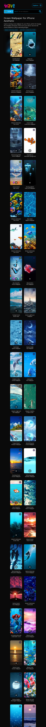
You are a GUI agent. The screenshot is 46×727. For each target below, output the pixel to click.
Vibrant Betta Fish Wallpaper (30, 283)
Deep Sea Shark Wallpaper (30, 59)
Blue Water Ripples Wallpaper (30, 219)
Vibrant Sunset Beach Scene (29, 539)
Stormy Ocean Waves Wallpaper (30, 91)
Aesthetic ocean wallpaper (27, 30)
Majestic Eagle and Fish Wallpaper (16, 411)
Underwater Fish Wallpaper (30, 379)
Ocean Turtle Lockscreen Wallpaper (29, 123)
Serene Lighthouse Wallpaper (30, 315)
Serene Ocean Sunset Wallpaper (16, 668)
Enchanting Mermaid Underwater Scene (16, 636)
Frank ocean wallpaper (11, 30)
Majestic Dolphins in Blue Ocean (29, 411)
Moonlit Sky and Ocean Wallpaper (30, 443)
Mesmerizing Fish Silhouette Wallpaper (16, 571)
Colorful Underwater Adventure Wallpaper (16, 91)
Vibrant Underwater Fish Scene (16, 123)
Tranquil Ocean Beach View (16, 315)
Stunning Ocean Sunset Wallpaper (16, 475)
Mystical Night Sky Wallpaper (29, 347)
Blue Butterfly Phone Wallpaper (16, 283)
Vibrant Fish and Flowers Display (30, 700)
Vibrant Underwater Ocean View (16, 539)
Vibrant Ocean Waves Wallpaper (30, 507)
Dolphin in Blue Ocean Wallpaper (16, 379)
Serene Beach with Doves (16, 187)
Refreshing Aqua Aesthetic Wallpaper (30, 475)
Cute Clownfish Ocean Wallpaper (16, 507)
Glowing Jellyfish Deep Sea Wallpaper (30, 187)
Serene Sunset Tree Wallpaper (16, 604)
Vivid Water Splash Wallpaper (16, 347)
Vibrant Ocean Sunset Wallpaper (30, 636)
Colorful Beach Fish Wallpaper (16, 59)
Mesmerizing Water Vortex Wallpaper (16, 155)
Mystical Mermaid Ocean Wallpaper (29, 571)
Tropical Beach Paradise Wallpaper (16, 443)
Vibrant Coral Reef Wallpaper (30, 668)
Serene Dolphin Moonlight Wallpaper (16, 700)
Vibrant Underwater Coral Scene (30, 604)
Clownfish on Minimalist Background (30, 155)
